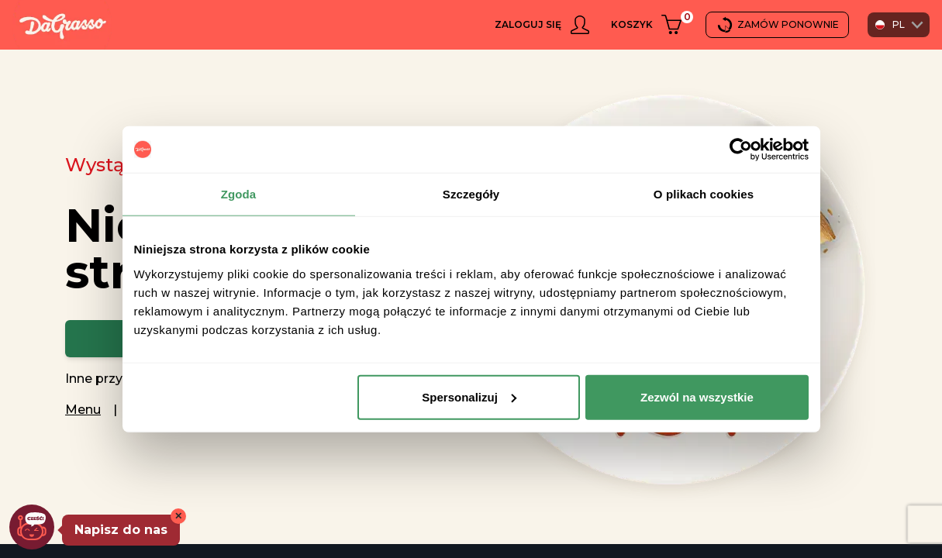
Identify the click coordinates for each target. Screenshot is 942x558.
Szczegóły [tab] (471, 194)
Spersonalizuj (469, 396)
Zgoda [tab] (239, 194)
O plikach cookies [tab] (704, 194)
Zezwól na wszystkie (697, 396)
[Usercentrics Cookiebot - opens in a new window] (741, 149)
